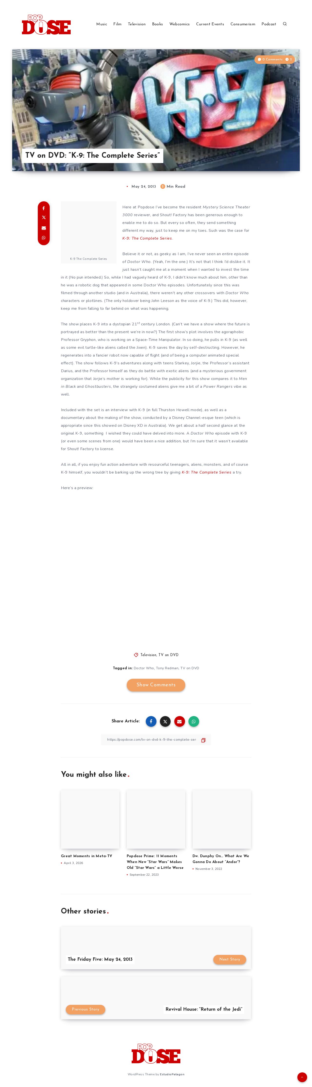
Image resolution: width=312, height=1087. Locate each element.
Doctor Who (144, 668)
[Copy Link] (156, 739)
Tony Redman (167, 668)
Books (157, 24)
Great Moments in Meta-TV (86, 856)
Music (101, 24)
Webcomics (179, 24)
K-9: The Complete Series (147, 238)
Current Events (210, 24)
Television (137, 24)
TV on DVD (168, 655)
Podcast (269, 24)
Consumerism (243, 24)
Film (117, 24)
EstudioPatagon (172, 1074)
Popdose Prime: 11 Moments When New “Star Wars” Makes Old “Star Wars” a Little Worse (155, 862)
